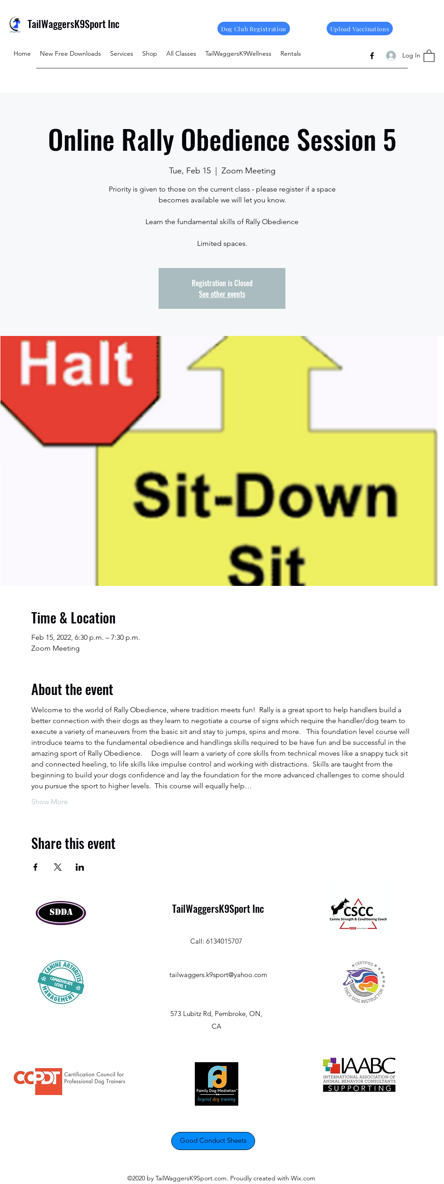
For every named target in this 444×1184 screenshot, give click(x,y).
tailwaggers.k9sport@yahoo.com (218, 974)
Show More (49, 801)
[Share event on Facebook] (35, 867)
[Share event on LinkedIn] (80, 867)
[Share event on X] (57, 867)
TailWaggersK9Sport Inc (74, 23)
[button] (429, 55)
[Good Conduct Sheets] (213, 1141)
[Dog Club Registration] (253, 28)
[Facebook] (371, 55)
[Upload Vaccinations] (360, 28)
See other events (222, 293)
